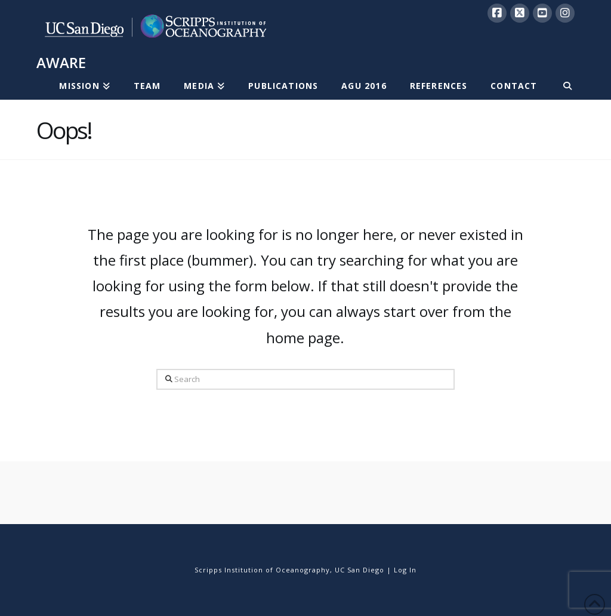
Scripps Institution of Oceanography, (263, 569)
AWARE (61, 63)
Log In (405, 569)
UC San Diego (359, 569)
